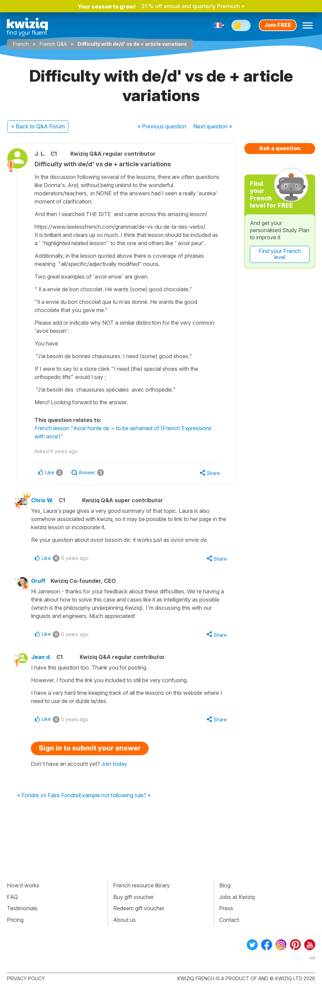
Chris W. (42, 500)
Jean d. (41, 656)
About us (124, 919)
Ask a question (279, 148)
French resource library (141, 885)
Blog (224, 885)
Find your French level (280, 254)
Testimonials (22, 908)
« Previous (161, 126)
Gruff (38, 580)
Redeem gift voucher (138, 908)
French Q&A (53, 44)
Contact (229, 919)
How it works (23, 885)
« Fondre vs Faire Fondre (48, 795)
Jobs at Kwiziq (237, 897)
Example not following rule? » (115, 795)
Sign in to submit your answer (90, 748)
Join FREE (277, 25)
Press (226, 908)
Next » (212, 126)
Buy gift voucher (133, 897)
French (21, 44)
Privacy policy (26, 978)
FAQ (12, 897)
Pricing (15, 919)
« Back (38, 126)
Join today (114, 763)
